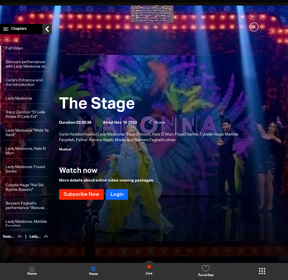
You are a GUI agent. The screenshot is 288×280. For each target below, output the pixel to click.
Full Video (14, 48)
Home (32, 271)
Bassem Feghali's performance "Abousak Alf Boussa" (26, 205)
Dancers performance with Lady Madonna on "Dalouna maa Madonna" (26, 64)
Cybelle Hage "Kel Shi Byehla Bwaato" (25, 187)
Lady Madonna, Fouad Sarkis (25, 169)
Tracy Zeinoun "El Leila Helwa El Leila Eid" (25, 114)
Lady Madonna (19, 98)
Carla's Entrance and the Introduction (24, 82)
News (93, 271)
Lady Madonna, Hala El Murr (26, 151)
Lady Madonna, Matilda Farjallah (26, 224)
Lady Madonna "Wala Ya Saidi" (27, 132)
